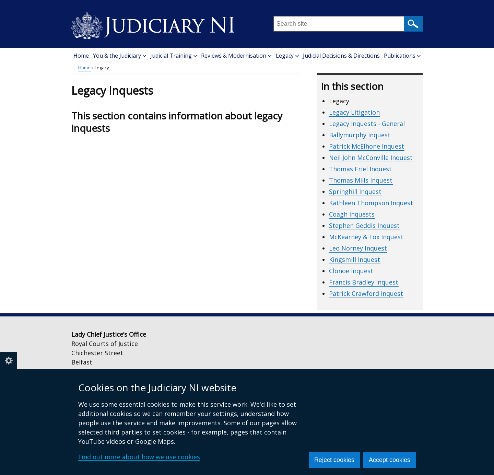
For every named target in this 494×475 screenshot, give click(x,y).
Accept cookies (389, 459)
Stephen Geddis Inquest (364, 225)
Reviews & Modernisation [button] (236, 55)
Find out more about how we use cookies (139, 457)
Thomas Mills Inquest (360, 180)
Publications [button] (402, 55)
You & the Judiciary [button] (119, 55)
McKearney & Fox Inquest (366, 237)
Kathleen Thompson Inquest (371, 203)
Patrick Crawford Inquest (366, 293)
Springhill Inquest (355, 191)
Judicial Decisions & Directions (341, 55)
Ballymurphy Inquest (359, 135)
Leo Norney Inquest (358, 248)
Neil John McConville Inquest (371, 157)
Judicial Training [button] (173, 55)
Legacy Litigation (354, 112)
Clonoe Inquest (351, 271)
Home (81, 55)
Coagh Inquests (352, 214)
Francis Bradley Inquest (363, 282)
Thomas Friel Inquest (360, 169)
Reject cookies (334, 459)
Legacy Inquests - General (367, 123)
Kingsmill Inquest (354, 259)
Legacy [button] (287, 55)
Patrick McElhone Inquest (366, 146)
